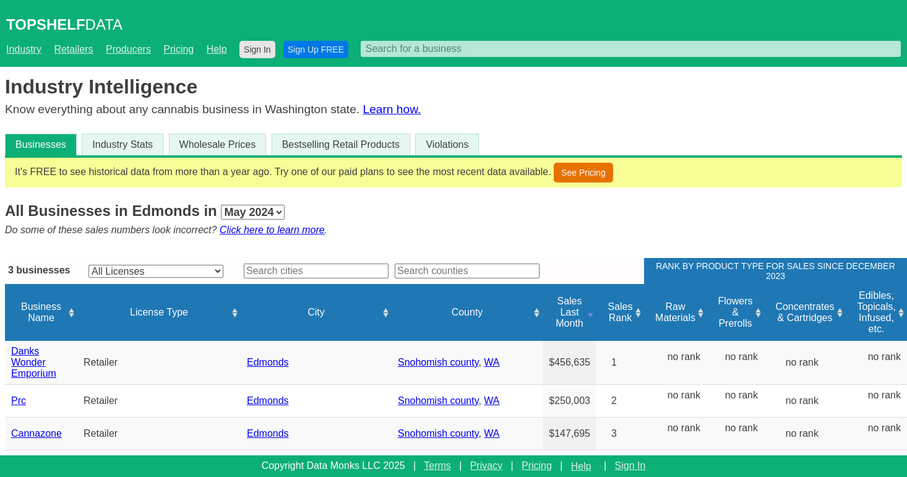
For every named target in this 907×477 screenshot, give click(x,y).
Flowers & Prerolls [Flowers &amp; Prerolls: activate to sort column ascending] (735, 312)
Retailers (73, 49)
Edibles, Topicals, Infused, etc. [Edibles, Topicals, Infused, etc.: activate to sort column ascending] (876, 312)
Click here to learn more (272, 230)
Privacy (486, 465)
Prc (18, 400)
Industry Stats (122, 144)
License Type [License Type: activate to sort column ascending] (159, 312)
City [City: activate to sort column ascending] (316, 312)
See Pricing (583, 173)
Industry (23, 49)
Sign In (257, 49)
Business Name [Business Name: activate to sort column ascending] (41, 312)
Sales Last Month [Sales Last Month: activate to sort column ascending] (569, 312)
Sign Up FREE (316, 49)
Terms (437, 465)
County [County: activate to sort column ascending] (467, 312)
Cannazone (36, 433)
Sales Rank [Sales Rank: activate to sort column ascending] (620, 312)
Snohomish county (438, 362)
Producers (128, 49)
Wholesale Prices (217, 144)
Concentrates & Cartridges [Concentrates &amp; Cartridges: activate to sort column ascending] (804, 312)
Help (217, 49)
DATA (64, 24)
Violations (447, 144)
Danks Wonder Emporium (33, 362)
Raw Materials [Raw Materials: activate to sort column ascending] (675, 312)
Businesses (40, 144)
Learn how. (392, 109)
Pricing (178, 49)
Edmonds (268, 362)
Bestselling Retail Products (341, 144)
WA (491, 362)
